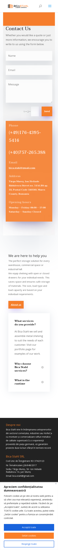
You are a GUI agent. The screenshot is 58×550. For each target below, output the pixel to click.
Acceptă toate (29, 527)
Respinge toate (29, 543)
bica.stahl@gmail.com (22, 168)
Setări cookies (29, 535)
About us (16, 305)
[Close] (56, 483)
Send (47, 111)
